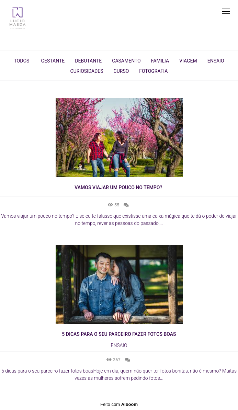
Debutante (88, 60)
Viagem (188, 60)
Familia (160, 60)
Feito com (119, 404)
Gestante (53, 60)
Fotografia (153, 71)
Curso (121, 71)
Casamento (126, 60)
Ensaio (215, 60)
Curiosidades (86, 71)
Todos (21, 60)
